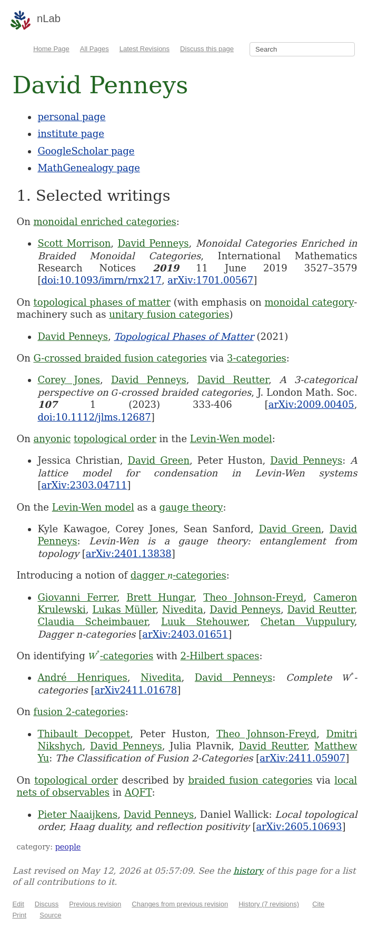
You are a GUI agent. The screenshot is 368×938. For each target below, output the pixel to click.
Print (19, 915)
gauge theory (191, 507)
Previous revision (95, 904)
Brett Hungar (160, 597)
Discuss (47, 904)
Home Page (51, 49)
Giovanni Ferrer (76, 597)
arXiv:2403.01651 (185, 634)
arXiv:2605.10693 (299, 826)
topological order (115, 438)
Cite (318, 904)
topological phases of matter (102, 302)
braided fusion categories (250, 780)
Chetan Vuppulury (307, 621)
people (68, 847)
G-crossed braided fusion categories (119, 358)
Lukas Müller (123, 609)
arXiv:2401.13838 (129, 553)
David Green (158, 460)
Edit (18, 904)
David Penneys (152, 243)
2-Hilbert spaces (220, 655)
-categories (120, 655)
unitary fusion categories (169, 314)
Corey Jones (68, 379)
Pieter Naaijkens (77, 814)
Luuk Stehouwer (204, 621)
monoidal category (309, 302)
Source (50, 915)
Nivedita (182, 609)
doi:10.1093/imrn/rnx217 (101, 280)
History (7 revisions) (268, 904)
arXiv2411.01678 (135, 690)
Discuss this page (207, 49)
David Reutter (232, 379)
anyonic (52, 438)
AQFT (138, 792)
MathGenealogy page (88, 167)
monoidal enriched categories (104, 221)
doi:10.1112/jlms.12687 (94, 417)
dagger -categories (178, 575)
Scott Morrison (74, 243)
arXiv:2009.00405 (311, 404)
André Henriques (82, 677)
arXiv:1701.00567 (210, 280)
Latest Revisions (145, 49)
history (248, 871)
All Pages (94, 49)
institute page (70, 133)
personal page (71, 116)
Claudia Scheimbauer (92, 621)
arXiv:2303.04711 (84, 485)
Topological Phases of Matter (183, 336)
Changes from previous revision (180, 904)
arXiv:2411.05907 (302, 758)
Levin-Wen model (231, 438)
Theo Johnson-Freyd (253, 597)
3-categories (256, 358)
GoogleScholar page (85, 151)
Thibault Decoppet (83, 733)
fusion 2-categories (79, 711)
